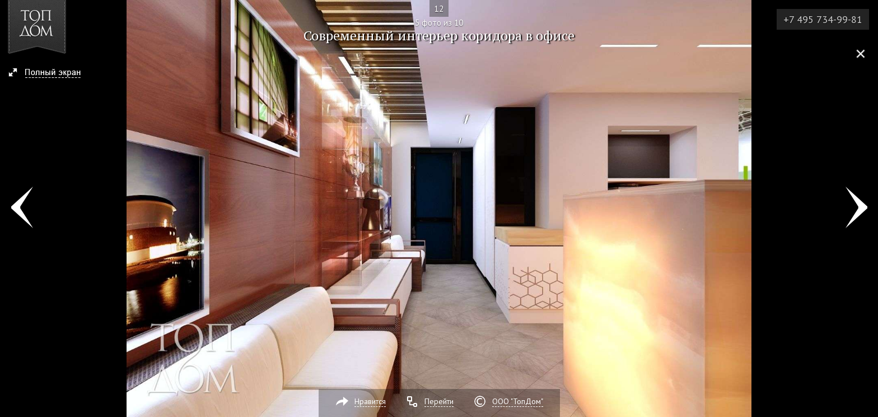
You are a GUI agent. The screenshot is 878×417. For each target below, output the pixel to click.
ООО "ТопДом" (517, 401)
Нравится (370, 401)
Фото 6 (856, 208)
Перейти (439, 401)
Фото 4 (21, 208)
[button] (49, 73)
